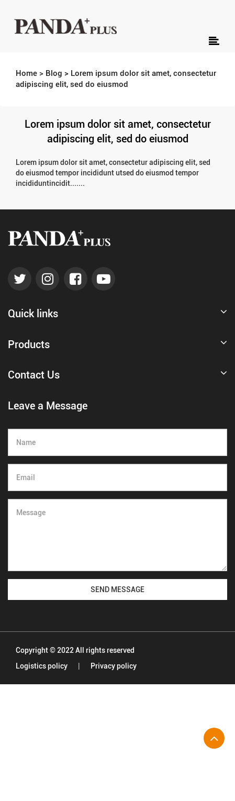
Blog (54, 73)
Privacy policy (114, 666)
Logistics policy (42, 666)
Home (26, 73)
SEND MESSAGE (117, 589)
